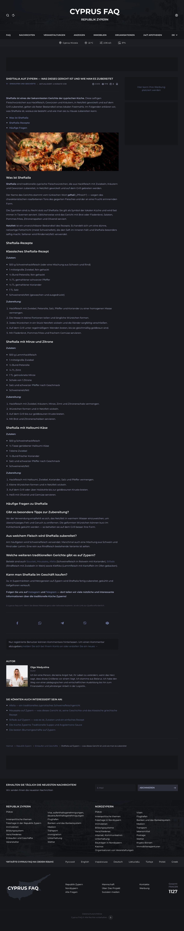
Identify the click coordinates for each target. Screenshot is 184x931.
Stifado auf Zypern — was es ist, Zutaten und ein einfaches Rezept (46, 719)
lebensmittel (143, 831)
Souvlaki (31, 561)
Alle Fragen (71, 892)
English (85, 861)
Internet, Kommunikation (108, 835)
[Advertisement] (92, 64)
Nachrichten (27, 35)
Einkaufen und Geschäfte (19, 838)
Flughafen (53, 819)
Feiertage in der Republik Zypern (23, 823)
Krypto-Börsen (144, 842)
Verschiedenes (13, 834)
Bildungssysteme (104, 827)
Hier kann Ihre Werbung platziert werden (151, 89)
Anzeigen (79, 35)
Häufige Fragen (18, 127)
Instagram (34, 592)
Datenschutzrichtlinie (92, 914)
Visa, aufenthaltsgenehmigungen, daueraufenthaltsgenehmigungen (66, 814)
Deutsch (118, 861)
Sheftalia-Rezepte (19, 122)
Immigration (54, 834)
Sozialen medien (111, 892)
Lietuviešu (134, 861)
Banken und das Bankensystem (64, 823)
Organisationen (125, 35)
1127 (173, 891)
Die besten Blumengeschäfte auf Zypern (32, 729)
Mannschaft (108, 884)
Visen (139, 812)
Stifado (111, 561)
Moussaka (42, 561)
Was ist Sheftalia (18, 117)
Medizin (52, 827)
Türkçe (149, 861)
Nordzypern (71, 888)
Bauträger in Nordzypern (108, 842)
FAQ (8, 35)
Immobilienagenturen (148, 846)
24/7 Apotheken (152, 35)
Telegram (51, 592)
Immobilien (100, 35)
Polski (162, 861)
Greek (175, 861)
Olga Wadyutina (39, 667)
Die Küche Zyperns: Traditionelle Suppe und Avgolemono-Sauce (45, 724)
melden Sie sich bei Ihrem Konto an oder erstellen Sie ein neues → (60, 646)
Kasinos (99, 846)
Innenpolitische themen (19, 819)
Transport (53, 830)
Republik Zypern (74, 884)
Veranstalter (12, 842)
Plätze (9, 811)
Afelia (52, 561)
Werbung (144, 888)
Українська (101, 861)
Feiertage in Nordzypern (108, 820)
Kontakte (144, 884)
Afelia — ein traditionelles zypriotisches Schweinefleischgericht (44, 705)
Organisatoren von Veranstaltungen (114, 850)
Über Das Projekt (111, 888)
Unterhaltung (55, 838)
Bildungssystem (15, 830)
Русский (70, 861)
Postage (141, 835)
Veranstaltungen (54, 35)
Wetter (51, 842)
